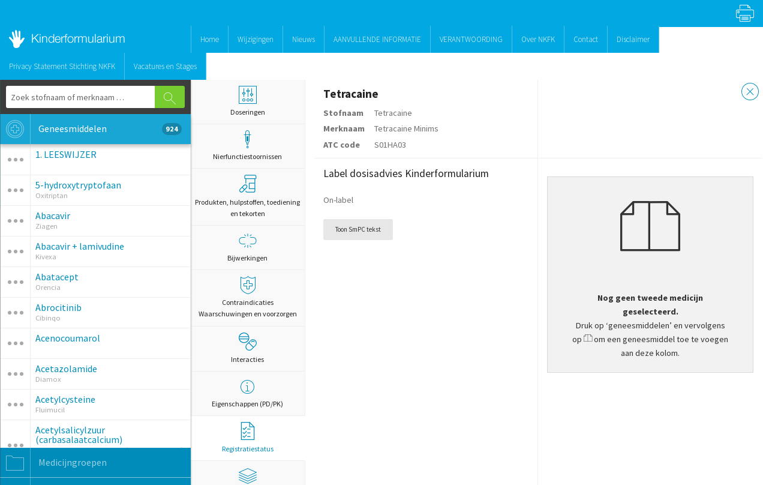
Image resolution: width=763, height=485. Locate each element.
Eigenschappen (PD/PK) (248, 393)
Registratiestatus (248, 437)
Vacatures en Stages (165, 66)
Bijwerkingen (248, 247)
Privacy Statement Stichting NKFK (62, 66)
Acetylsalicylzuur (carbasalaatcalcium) (78, 434)
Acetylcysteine (65, 399)
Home (209, 39)
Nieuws (303, 39)
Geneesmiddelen (91, 129)
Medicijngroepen (53, 463)
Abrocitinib (58, 307)
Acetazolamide (66, 369)
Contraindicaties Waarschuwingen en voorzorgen (248, 297)
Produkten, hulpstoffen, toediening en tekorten (247, 196)
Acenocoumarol (67, 338)
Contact (585, 39)
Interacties (247, 348)
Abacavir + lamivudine (79, 246)
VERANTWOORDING (471, 39)
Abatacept (57, 277)
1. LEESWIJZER (66, 154)
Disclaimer (633, 39)
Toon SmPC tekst (358, 229)
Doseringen (248, 101)
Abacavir (52, 215)
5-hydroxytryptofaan (78, 185)
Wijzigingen (256, 39)
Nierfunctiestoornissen (248, 145)
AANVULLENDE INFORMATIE (377, 39)
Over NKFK (538, 39)
